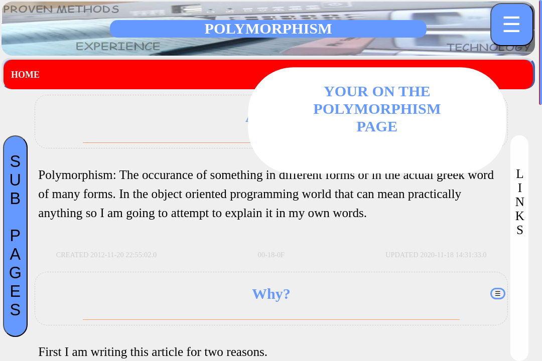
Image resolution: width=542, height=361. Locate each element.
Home (25, 75)
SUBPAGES (15, 235)
